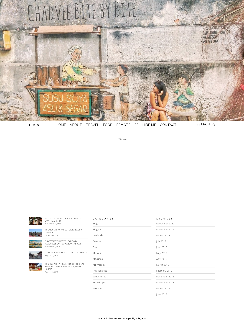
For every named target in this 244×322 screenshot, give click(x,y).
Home (61, 125)
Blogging (97, 229)
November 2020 (165, 223)
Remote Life (127, 125)
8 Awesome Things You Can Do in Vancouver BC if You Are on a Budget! (64, 242)
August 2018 (163, 288)
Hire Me (149, 125)
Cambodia (98, 235)
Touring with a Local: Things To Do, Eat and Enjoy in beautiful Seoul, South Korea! (64, 266)
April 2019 (161, 258)
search (203, 124)
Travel (92, 125)
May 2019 (161, 253)
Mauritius (98, 258)
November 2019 (165, 229)
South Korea (99, 276)
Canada (97, 241)
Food (108, 125)
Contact (168, 125)
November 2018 (165, 282)
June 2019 (161, 247)
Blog (95, 223)
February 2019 (164, 270)
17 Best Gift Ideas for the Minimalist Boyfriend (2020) (63, 219)
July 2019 (161, 241)
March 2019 (162, 264)
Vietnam (97, 288)
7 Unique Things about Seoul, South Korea (66, 253)
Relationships (100, 270)
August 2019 (163, 235)
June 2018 (161, 294)
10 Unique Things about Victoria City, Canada (63, 231)
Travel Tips (99, 282)
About (76, 125)
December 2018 (165, 276)
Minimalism (99, 264)
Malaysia (97, 253)
